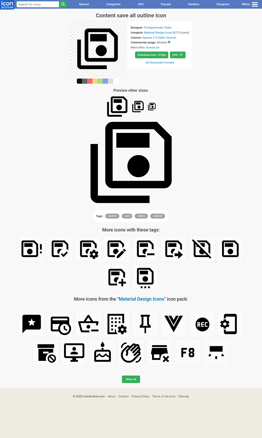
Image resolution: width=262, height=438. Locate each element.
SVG (141, 4)
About (112, 396)
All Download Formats (160, 62)
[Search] (63, 4)
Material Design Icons (158, 32)
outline (141, 215)
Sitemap (183, 396)
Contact (123, 396)
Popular (166, 4)
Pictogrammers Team (158, 27)
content (112, 215)
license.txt (152, 47)
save (127, 215)
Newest (84, 4)
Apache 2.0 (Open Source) (159, 37)
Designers (223, 4)
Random (193, 4)
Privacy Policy (140, 396)
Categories (113, 4)
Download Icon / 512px (151, 55)
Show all (131, 379)
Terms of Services (163, 396)
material (157, 215)
